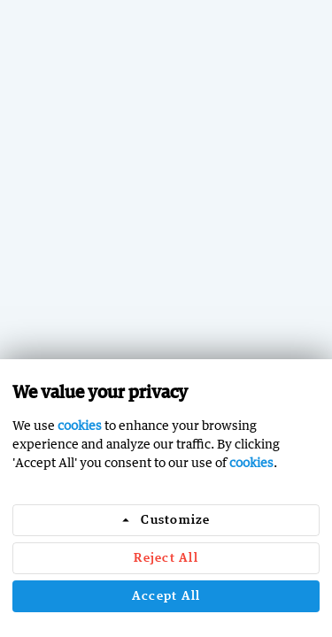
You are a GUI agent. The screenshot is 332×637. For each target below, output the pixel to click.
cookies (80, 425)
